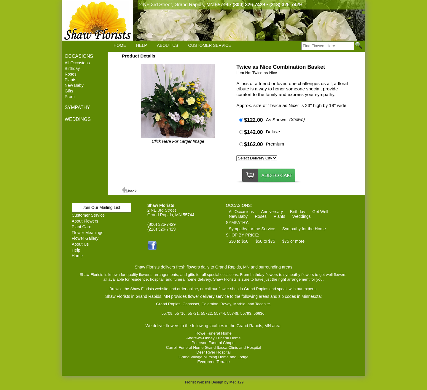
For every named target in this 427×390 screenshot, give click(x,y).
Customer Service (88, 215)
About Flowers (85, 221)
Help (76, 250)
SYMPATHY (77, 107)
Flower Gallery (85, 238)
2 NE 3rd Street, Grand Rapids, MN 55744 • (220, 4)
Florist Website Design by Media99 (214, 382)
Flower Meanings (87, 232)
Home (77, 255)
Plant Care (81, 226)
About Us (80, 244)
